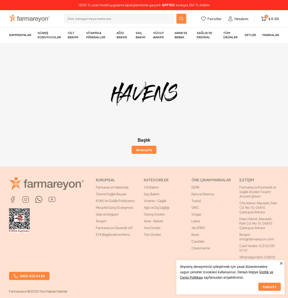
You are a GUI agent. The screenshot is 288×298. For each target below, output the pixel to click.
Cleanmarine (200, 248)
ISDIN (195, 187)
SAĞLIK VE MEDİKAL (204, 35)
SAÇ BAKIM (140, 35)
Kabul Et (269, 287)
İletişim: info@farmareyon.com (256, 236)
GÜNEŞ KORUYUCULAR (49, 35)
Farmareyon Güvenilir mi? (114, 228)
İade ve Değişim (107, 214)
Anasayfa (144, 150)
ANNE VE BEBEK (181, 35)
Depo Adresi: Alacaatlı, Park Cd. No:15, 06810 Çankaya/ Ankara (255, 223)
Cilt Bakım (151, 187)
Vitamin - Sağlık (155, 201)
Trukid (196, 201)
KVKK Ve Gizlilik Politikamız (115, 201)
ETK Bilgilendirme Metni (113, 234)
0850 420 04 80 (29, 276)
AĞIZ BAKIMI (122, 35)
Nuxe (195, 234)
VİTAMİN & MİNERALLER (95, 35)
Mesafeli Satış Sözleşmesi (114, 207)
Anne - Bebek (153, 221)
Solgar (196, 214)
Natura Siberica (202, 194)
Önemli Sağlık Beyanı (111, 194)
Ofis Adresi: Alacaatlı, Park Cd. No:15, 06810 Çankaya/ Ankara (258, 207)
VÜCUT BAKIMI (158, 35)
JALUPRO (198, 228)
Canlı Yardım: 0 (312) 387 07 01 (257, 248)
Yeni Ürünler (152, 228)
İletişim (101, 221)
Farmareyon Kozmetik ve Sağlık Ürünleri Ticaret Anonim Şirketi (257, 191)
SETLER (250, 35)
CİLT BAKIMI (73, 35)
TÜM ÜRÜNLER (230, 35)
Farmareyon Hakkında (112, 187)
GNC (195, 207)
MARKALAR (270, 35)
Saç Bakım (152, 194)
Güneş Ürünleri (154, 214)
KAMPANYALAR (20, 35)
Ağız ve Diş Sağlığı (156, 207)
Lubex (195, 221)
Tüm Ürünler (152, 234)
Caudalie (198, 241)
